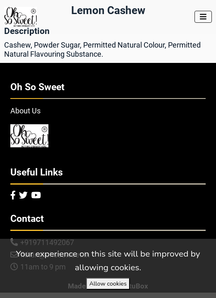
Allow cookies (108, 283)
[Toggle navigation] (203, 17)
